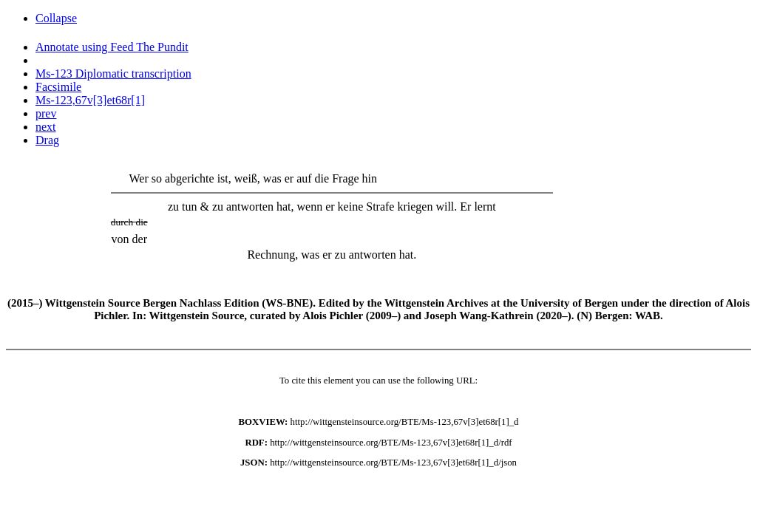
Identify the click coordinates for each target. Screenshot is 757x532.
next (45, 126)
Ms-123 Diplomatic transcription (113, 73)
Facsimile (58, 87)
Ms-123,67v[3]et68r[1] (90, 100)
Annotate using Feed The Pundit (112, 47)
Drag (47, 140)
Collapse (56, 18)
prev (45, 113)
